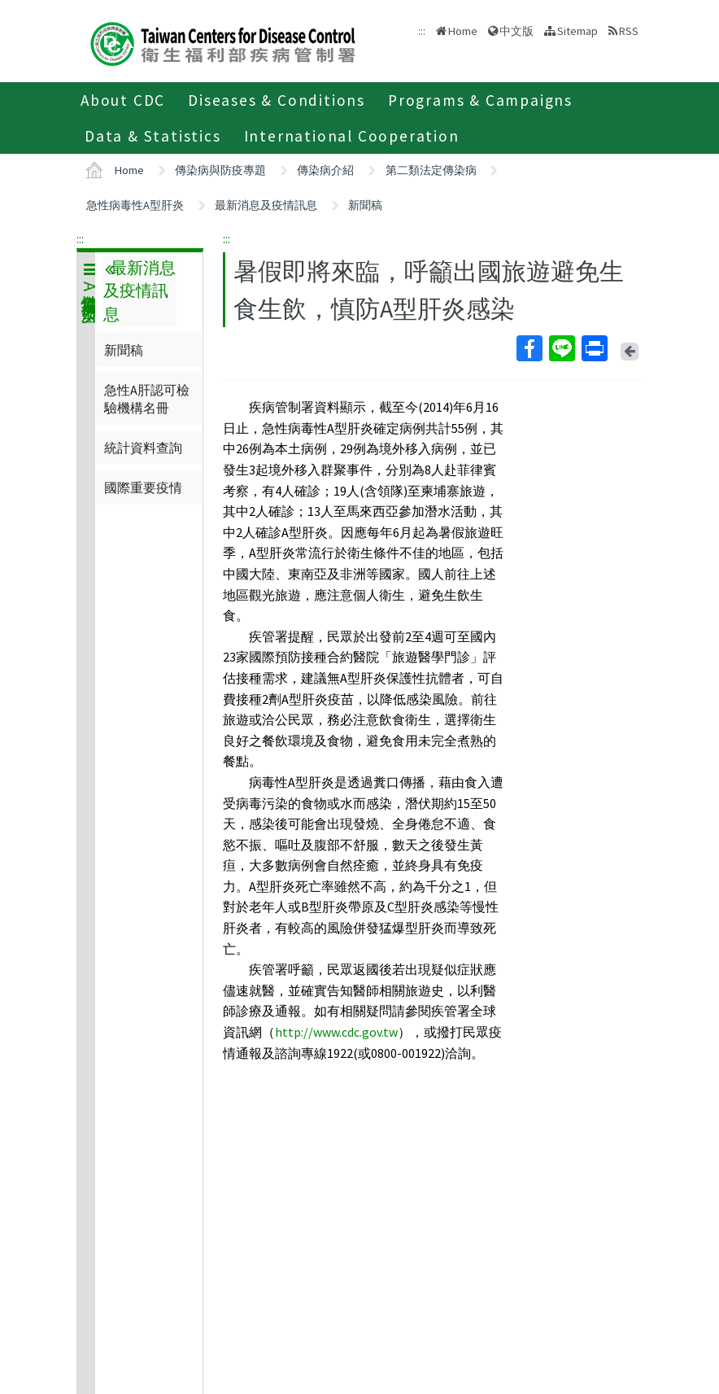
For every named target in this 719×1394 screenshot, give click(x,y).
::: (80, 238)
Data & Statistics (153, 136)
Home (462, 31)
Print (594, 348)
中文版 (516, 30)
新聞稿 (365, 205)
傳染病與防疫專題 (220, 170)
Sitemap (577, 31)
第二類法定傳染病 (431, 170)
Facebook (529, 348)
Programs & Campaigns (480, 100)
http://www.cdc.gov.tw (336, 1032)
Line (561, 348)
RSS (628, 31)
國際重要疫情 (143, 487)
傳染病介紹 (325, 170)
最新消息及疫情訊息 (266, 205)
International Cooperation (352, 136)
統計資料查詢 (143, 447)
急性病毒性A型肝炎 (135, 205)
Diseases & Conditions (276, 100)
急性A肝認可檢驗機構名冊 (147, 399)
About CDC (123, 100)
